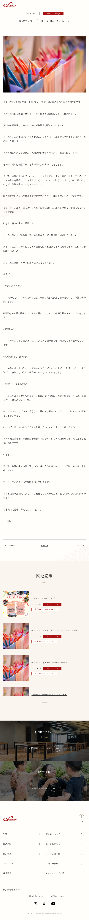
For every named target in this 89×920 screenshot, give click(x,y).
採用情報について (58, 896)
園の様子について (36, 896)
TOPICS (44, 545)
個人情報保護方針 (11, 890)
